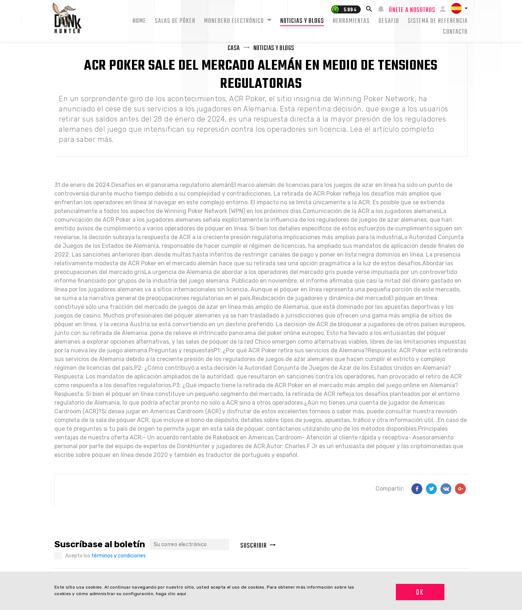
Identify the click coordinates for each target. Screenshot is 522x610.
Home (139, 21)
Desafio (388, 21)
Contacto (455, 32)
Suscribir (258, 546)
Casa (234, 48)
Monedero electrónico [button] (234, 21)
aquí (182, 593)
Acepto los (105, 556)
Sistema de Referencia (438, 21)
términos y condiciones (118, 556)
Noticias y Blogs (302, 21)
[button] (459, 8)
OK (420, 592)
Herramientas (351, 21)
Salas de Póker (175, 21)
